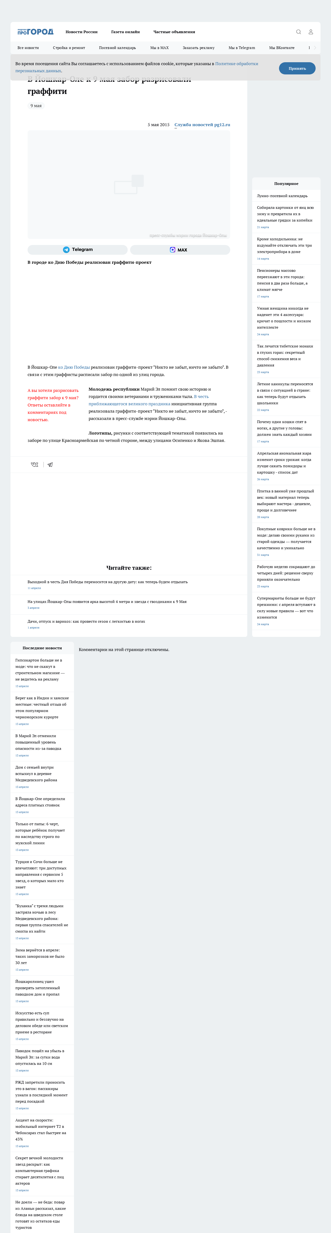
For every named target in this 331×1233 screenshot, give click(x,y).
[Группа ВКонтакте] (224, 1041)
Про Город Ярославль (109, 1033)
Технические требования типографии (97, 1068)
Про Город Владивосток (68, 1050)
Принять (297, 68)
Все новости (28, 47)
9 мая (36, 105)
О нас (14, 1074)
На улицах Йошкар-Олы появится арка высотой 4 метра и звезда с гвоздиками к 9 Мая (129, 605)
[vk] (35, 464)
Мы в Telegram (242, 47)
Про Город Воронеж (150, 1033)
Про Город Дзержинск (25, 1050)
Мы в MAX (159, 47)
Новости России (82, 31)
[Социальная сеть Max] (180, 250)
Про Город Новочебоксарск (71, 1033)
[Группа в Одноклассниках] (236, 1041)
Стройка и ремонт (69, 47)
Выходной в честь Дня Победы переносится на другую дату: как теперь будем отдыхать (129, 585)
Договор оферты (21, 1068)
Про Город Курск (63, 1039)
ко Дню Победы (74, 367)
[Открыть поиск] (298, 32)
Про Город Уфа (146, 1039)
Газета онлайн (125, 31)
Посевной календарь (117, 47)
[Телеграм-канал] (78, 250)
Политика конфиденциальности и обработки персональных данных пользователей (67, 1162)
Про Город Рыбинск (107, 1039)
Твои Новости (20, 1039)
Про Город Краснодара (110, 1050)
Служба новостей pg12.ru (202, 124)
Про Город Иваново (191, 1033)
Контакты (79, 1074)
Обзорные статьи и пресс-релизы (157, 1068)
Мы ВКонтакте (282, 47)
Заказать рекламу (199, 47)
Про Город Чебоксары (25, 1033)
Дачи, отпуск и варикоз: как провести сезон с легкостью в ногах (129, 625)
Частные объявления (174, 31)
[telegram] (52, 464)
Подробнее (139, 1155)
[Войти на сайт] (311, 32)
